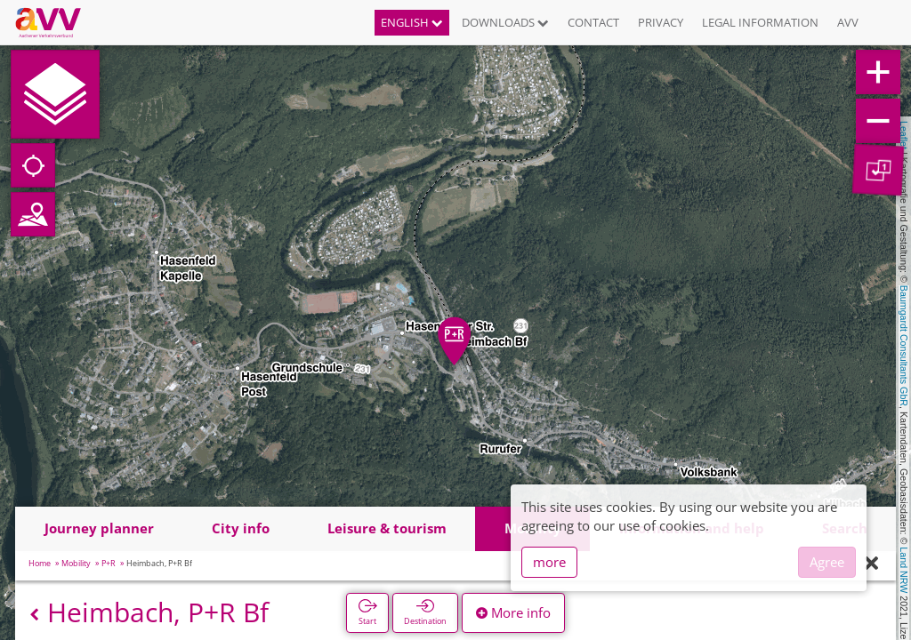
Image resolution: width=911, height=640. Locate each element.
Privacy (660, 22)
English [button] (412, 22)
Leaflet (904, 135)
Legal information (760, 22)
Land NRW (904, 570)
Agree (827, 562)
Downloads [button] (505, 22)
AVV (848, 22)
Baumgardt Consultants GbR (904, 345)
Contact (593, 22)
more (549, 562)
